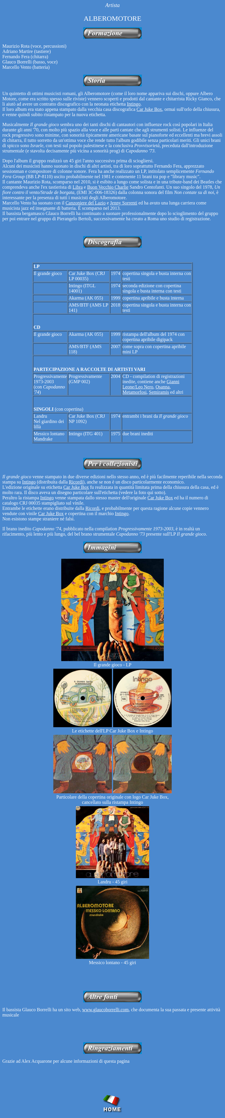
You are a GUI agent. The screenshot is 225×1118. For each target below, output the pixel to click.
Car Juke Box (149, 109)
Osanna (163, 386)
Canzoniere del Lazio (86, 202)
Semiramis (159, 392)
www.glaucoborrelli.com (105, 1009)
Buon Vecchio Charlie (107, 187)
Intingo (133, 104)
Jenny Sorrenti (123, 202)
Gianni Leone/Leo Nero (151, 384)
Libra (78, 187)
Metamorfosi (134, 392)
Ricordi (76, 481)
